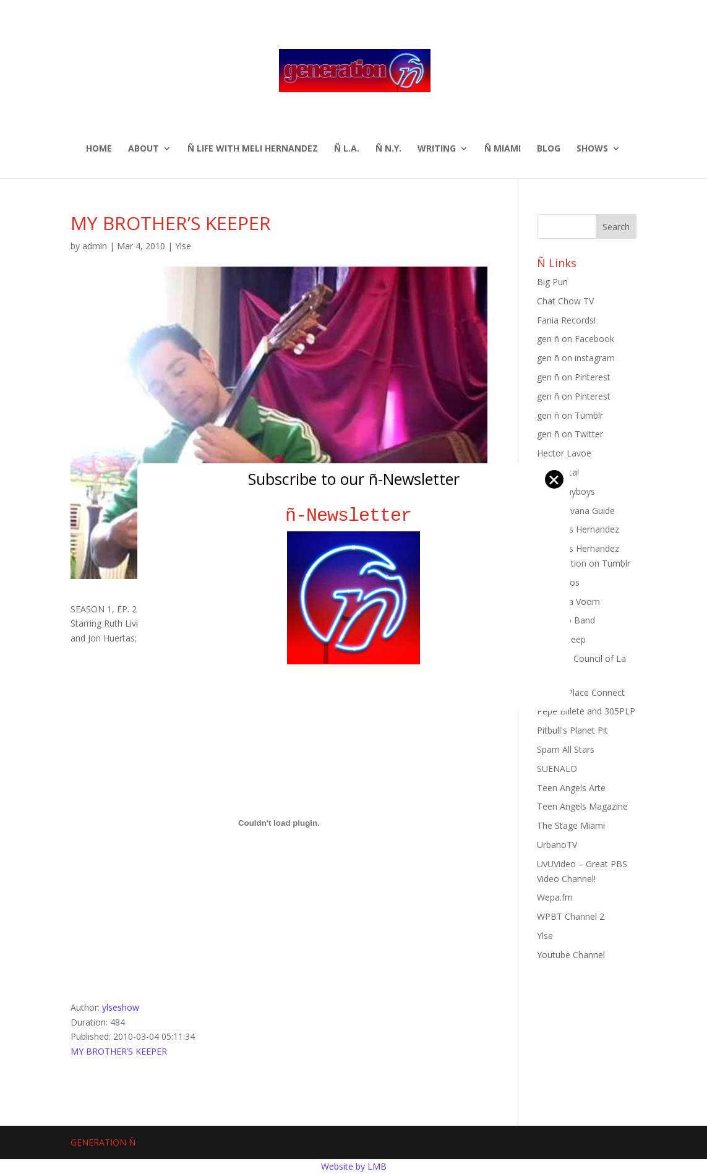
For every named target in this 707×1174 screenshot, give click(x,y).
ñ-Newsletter (353, 515)
